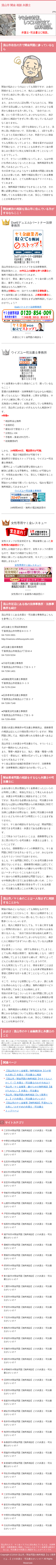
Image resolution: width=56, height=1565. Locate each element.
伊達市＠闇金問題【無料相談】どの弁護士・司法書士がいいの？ (28, 1340)
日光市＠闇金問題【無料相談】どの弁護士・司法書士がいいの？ (28, 1527)
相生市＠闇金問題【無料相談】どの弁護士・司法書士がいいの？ (28, 1485)
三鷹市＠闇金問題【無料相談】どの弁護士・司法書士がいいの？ (28, 1288)
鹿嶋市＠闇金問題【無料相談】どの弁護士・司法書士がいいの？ (28, 1246)
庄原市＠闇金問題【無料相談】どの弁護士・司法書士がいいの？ (28, 1298)
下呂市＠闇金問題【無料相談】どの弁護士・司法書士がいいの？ (28, 1319)
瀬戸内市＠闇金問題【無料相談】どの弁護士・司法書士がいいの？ (28, 1236)
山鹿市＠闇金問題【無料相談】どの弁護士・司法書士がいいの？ (28, 1205)
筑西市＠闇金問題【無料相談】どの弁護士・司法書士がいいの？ (28, 1226)
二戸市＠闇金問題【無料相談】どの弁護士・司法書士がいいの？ (28, 1153)
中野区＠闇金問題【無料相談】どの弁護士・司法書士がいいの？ (28, 1142)
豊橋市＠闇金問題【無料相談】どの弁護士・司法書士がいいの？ (28, 1257)
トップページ (12, 1110)
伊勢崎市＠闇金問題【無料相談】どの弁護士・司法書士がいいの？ (28, 1371)
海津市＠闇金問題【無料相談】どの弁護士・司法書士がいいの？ (28, 1433)
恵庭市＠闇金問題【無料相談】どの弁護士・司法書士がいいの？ (28, 1402)
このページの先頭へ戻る (28, 1539)
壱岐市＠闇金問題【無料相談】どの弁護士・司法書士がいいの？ (28, 1194)
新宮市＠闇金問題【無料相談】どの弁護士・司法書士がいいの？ (28, 1506)
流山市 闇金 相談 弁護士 (16, 5)
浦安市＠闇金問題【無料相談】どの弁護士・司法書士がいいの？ (28, 1361)
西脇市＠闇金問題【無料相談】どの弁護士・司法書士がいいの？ (28, 1454)
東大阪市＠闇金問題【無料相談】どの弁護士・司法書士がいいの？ (28, 1278)
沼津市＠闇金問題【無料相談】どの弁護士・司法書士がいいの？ (28, 1381)
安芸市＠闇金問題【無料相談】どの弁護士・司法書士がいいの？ (28, 1184)
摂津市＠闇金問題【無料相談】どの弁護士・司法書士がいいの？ (28, 1267)
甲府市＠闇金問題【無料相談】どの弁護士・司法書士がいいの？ (28, 1309)
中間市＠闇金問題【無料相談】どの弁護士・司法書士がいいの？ (28, 1517)
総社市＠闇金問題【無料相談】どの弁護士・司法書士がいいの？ (28, 1174)
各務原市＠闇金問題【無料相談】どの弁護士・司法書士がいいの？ (28, 1444)
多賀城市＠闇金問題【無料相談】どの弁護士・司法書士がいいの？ (28, 1465)
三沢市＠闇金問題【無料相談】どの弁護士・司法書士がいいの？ (28, 1132)
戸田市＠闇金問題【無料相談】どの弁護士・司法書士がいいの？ (28, 1215)
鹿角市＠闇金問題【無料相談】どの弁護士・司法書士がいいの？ (28, 1329)
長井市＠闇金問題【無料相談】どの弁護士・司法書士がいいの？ (28, 1423)
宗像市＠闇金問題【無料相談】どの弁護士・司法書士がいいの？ (28, 1350)
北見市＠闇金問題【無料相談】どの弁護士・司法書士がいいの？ (28, 1163)
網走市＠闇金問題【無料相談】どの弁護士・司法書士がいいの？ (28, 1413)
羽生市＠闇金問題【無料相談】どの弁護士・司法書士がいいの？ (28, 1475)
